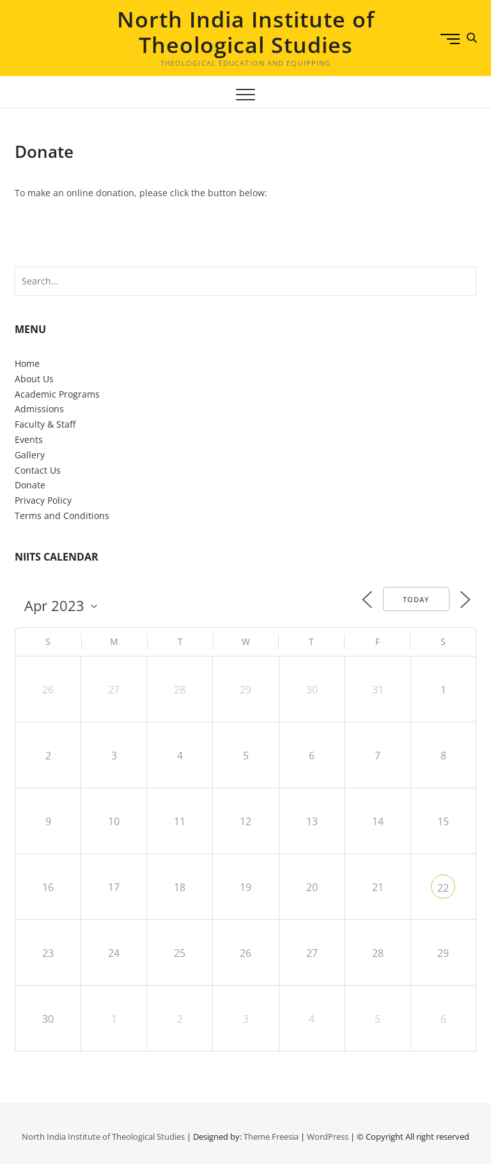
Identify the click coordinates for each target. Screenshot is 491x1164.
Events (29, 439)
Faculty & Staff (45, 424)
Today (416, 599)
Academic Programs (57, 394)
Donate (30, 485)
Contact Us (38, 470)
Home (27, 363)
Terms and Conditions (62, 515)
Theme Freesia (271, 1136)
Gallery (30, 455)
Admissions (39, 409)
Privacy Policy (43, 500)
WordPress (327, 1136)
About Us (34, 379)
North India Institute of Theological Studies (246, 32)
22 (443, 888)
